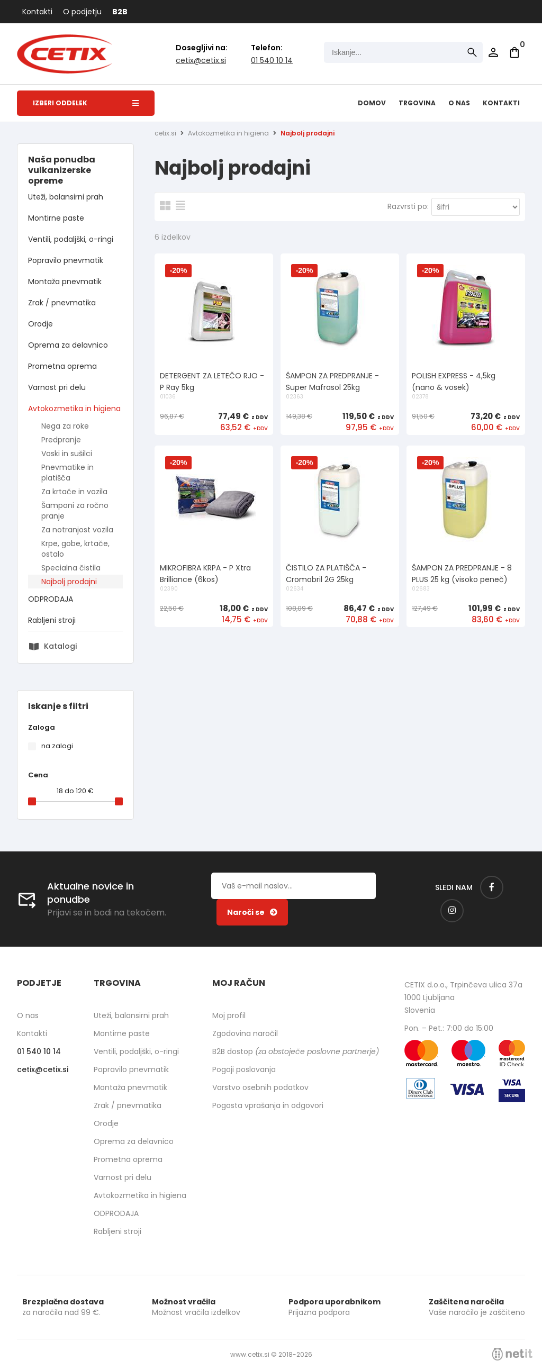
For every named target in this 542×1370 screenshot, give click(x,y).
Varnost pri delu (57, 387)
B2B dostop (295, 1051)
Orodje (40, 324)
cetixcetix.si (201, 60)
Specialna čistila (71, 567)
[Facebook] (491, 887)
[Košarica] (514, 52)
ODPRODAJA (50, 599)
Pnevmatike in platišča (67, 472)
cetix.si (165, 133)
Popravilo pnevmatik (65, 260)
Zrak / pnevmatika (62, 302)
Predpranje (61, 439)
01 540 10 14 (272, 60)
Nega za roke (65, 426)
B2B (120, 11)
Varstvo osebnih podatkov (260, 1087)
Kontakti (37, 11)
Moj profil (229, 1015)
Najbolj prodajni (69, 581)
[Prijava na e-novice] (252, 912)
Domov (372, 102)
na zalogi (57, 746)
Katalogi (60, 646)
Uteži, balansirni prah (65, 197)
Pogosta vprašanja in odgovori (267, 1105)
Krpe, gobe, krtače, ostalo (75, 548)
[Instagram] (452, 910)
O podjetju (82, 11)
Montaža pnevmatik (65, 281)
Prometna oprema (62, 366)
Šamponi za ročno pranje (75, 510)
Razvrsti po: (408, 206)
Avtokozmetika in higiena (74, 408)
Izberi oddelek (86, 102)
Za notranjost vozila (77, 529)
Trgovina (417, 102)
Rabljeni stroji (52, 620)
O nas (459, 102)
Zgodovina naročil (245, 1033)
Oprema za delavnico (68, 345)
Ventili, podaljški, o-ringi (70, 239)
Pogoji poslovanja (244, 1069)
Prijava (493, 52)
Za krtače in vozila (74, 491)
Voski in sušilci (66, 453)
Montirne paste (56, 218)
